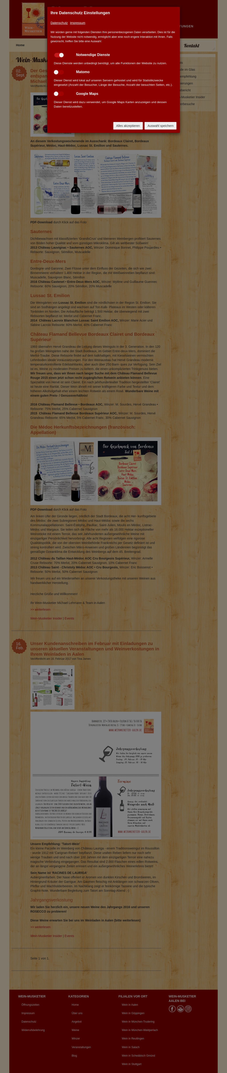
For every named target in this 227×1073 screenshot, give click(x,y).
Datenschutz (59, 23)
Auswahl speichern (160, 126)
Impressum (77, 23)
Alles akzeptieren (128, 126)
